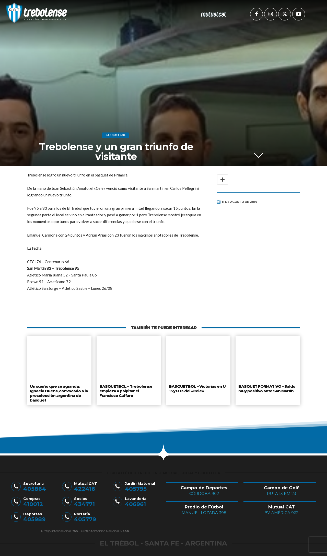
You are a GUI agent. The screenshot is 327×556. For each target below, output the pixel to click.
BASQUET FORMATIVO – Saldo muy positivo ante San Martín (266, 388)
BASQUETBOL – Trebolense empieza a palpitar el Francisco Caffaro (128, 390)
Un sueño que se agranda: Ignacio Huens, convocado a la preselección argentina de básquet (58, 392)
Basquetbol (115, 135)
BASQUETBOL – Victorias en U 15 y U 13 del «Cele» (196, 388)
